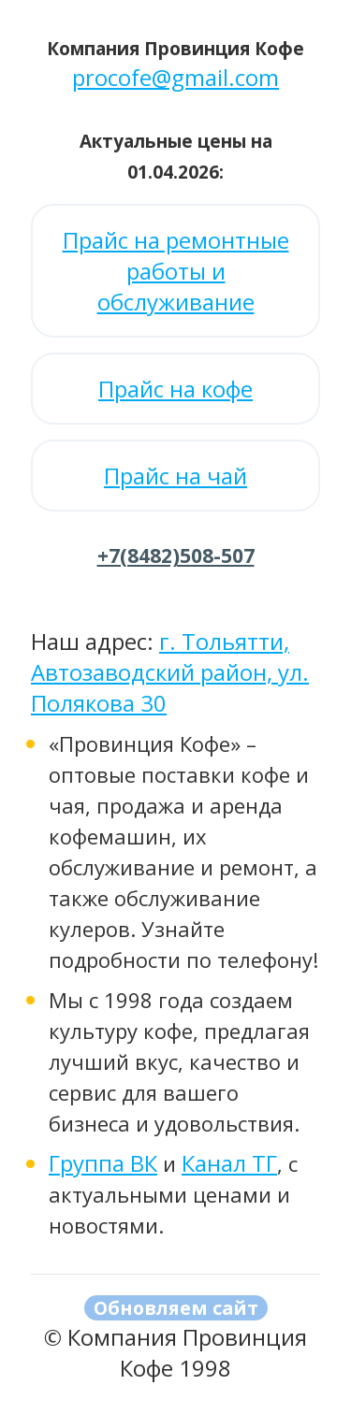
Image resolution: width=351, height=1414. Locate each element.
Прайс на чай (175, 475)
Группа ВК (103, 1162)
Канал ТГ (229, 1162)
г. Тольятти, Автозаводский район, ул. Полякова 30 (170, 672)
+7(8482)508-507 (176, 555)
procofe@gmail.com (175, 77)
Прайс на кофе (175, 388)
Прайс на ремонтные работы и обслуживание (176, 270)
